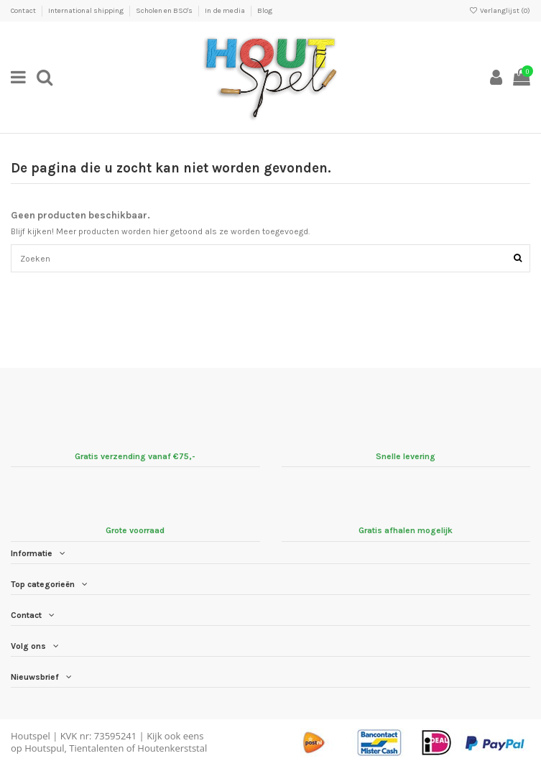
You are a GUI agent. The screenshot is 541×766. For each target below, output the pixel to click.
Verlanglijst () (499, 10)
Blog (264, 10)
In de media (225, 10)
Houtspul (44, 748)
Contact (24, 10)
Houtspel (30, 735)
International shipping (86, 10)
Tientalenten (96, 748)
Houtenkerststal (172, 748)
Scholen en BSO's (165, 10)
